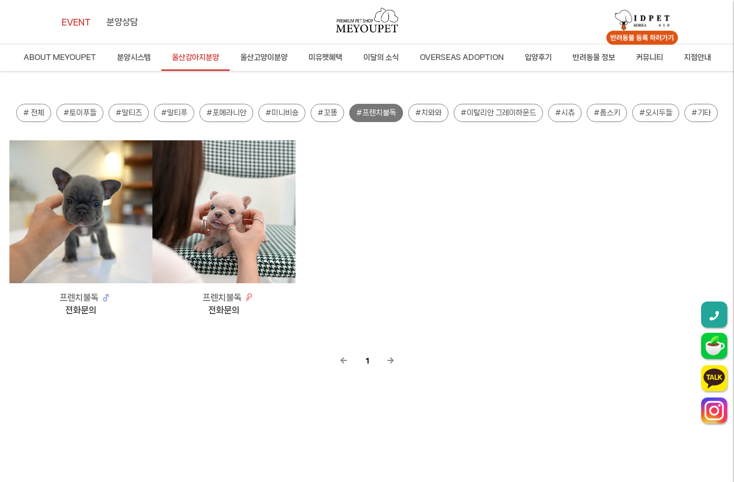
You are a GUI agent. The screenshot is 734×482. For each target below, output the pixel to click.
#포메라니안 (226, 113)
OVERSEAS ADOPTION (462, 57)
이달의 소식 (381, 57)
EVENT (76, 22)
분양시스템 (134, 57)
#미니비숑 (282, 113)
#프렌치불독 (376, 113)
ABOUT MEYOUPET (59, 57)
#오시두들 (655, 113)
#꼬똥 (327, 113)
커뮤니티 (649, 57)
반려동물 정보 (594, 57)
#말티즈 (128, 113)
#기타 (701, 113)
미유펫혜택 (325, 57)
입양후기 (538, 57)
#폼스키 (607, 113)
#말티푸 (174, 113)
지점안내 (697, 57)
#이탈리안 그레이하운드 (498, 113)
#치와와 (428, 113)
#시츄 (565, 113)
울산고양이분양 (264, 57)
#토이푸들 (80, 113)
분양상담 (122, 22)
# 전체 (33, 113)
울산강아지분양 (195, 57)
